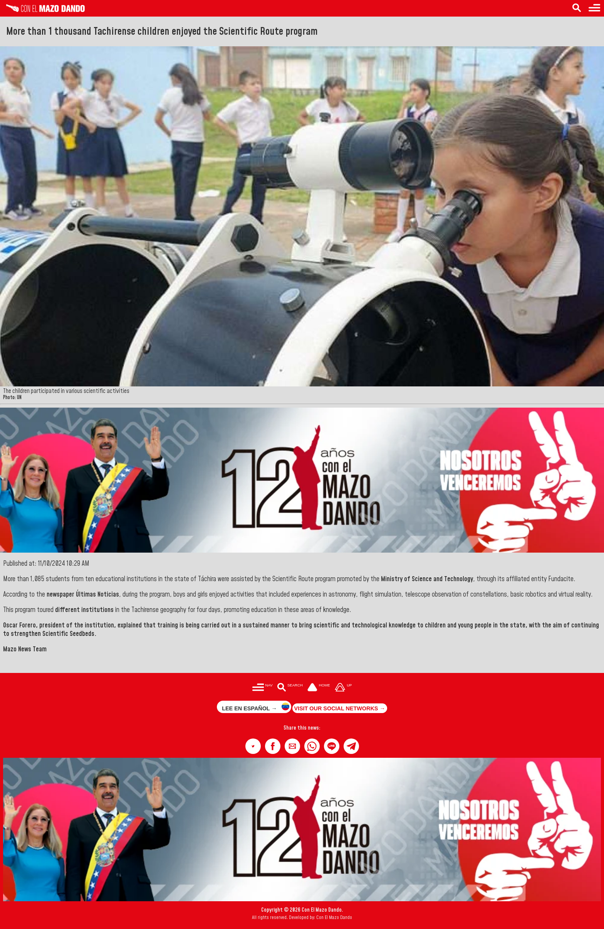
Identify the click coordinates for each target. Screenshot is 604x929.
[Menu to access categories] (594, 8)
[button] (253, 746)
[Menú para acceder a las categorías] (262, 688)
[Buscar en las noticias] (289, 688)
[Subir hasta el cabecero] (343, 688)
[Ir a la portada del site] (319, 688)
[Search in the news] (576, 8)
